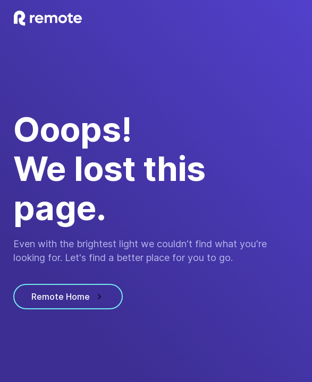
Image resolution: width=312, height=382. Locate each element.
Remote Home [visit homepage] (68, 296)
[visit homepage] (48, 18)
